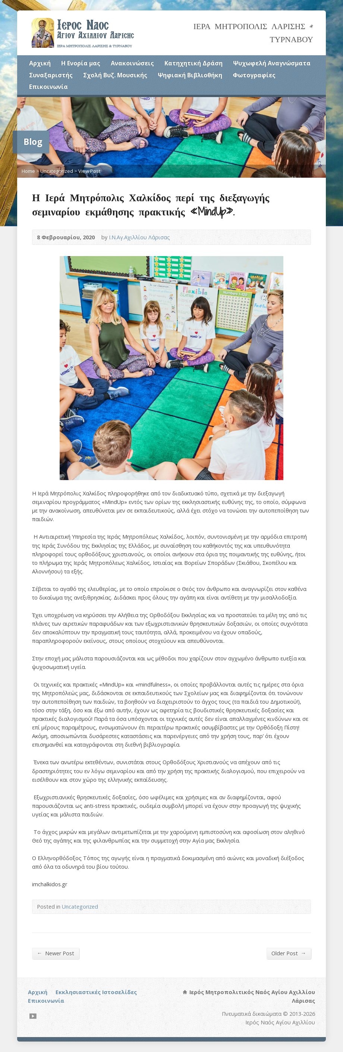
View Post (89, 171)
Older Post (288, 953)
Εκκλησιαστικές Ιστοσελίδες (96, 992)
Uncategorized (56, 171)
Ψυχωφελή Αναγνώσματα (272, 63)
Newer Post (55, 953)
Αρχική (40, 63)
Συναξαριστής (51, 75)
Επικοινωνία (48, 87)
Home (28, 171)
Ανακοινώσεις (132, 63)
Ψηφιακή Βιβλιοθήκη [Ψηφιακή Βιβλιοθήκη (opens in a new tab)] (190, 75)
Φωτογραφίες (254, 75)
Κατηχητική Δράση (193, 63)
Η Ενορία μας (80, 63)
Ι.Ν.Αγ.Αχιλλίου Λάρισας (139, 237)
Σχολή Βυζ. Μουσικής (115, 75)
